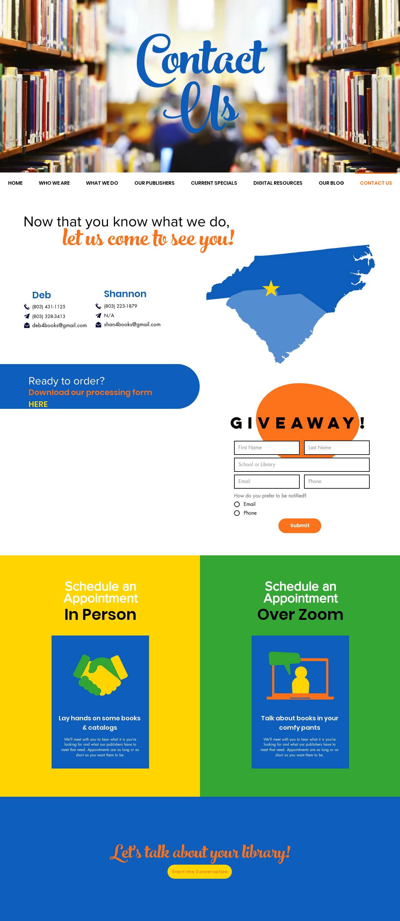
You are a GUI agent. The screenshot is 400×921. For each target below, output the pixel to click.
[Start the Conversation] (200, 872)
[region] (100, 702)
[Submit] (299, 525)
